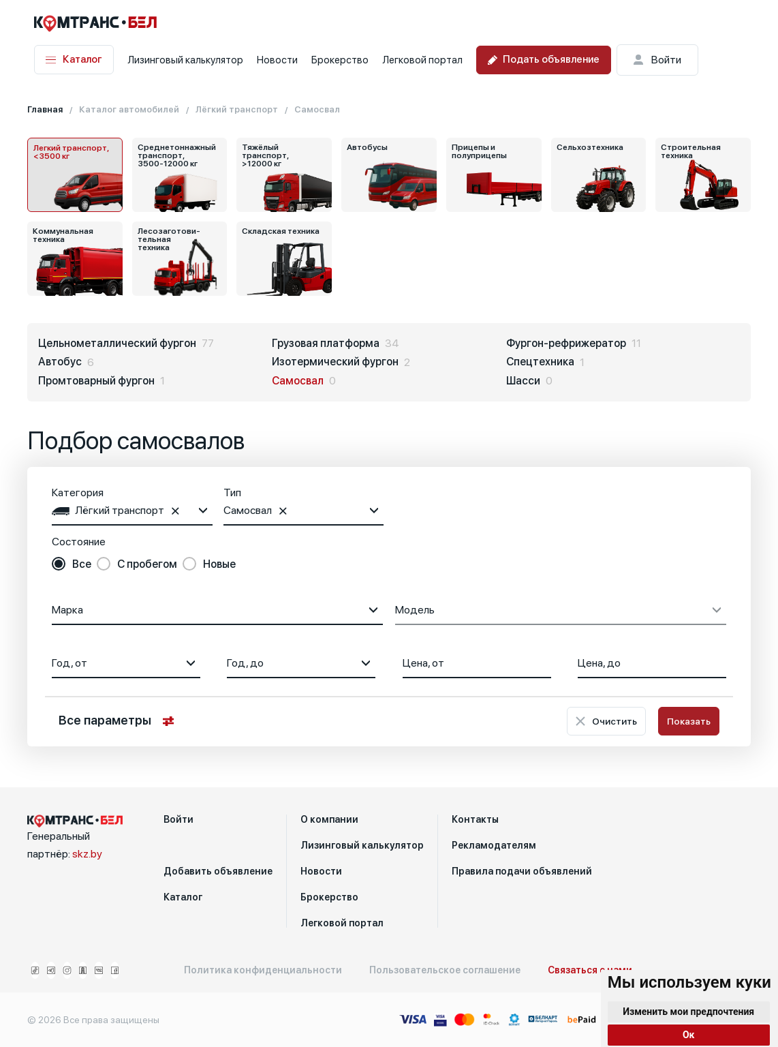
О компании (329, 819)
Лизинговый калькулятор (185, 60)
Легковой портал (422, 60)
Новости (277, 60)
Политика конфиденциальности (263, 970)
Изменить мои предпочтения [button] (688, 1011)
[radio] (71, 564)
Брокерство (340, 60)
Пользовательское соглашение (444, 970)
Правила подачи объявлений (522, 871)
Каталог (74, 60)
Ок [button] (689, 1034)
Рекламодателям (494, 845)
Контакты (475, 819)
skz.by (87, 853)
